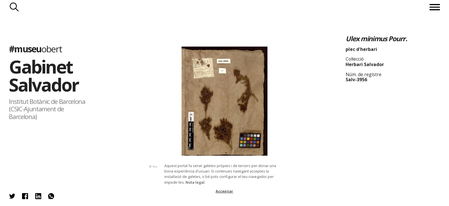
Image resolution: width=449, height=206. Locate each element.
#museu (35, 49)
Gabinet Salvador (43, 75)
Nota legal (195, 182)
